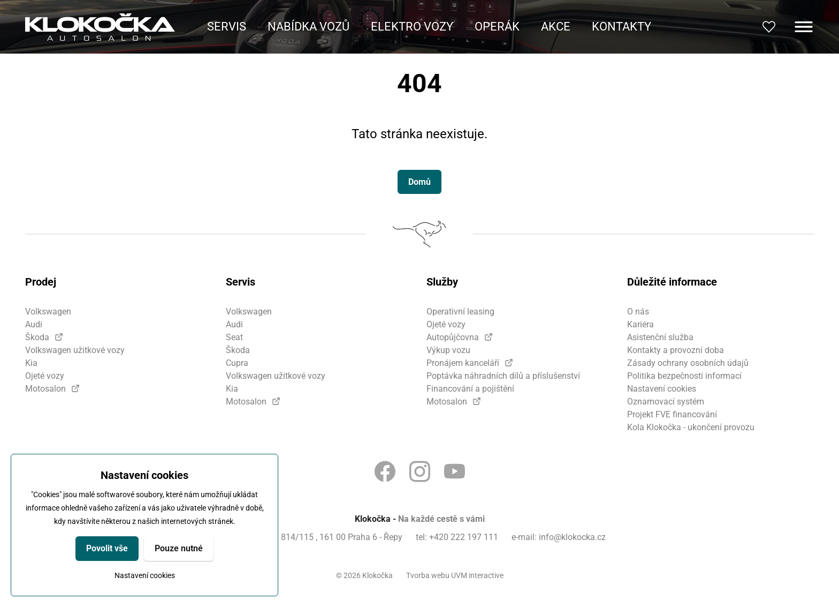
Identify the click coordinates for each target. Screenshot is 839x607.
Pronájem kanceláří (462, 363)
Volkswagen (48, 311)
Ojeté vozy (44, 376)
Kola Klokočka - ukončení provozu (690, 427)
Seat (234, 337)
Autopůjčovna (452, 337)
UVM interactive (477, 575)
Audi (33, 324)
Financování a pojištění (470, 389)
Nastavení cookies (145, 575)
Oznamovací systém (665, 401)
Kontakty (621, 26)
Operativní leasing (460, 311)
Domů (419, 182)
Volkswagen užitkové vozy (75, 350)
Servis (226, 26)
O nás (638, 311)
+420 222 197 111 (463, 537)
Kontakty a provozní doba (675, 350)
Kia (31, 363)
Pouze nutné (179, 548)
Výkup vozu (448, 350)
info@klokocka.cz (572, 537)
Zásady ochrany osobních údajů (688, 363)
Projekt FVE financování (672, 414)
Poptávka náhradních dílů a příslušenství (503, 376)
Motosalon (45, 389)
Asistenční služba (660, 337)
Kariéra (640, 324)
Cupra (237, 363)
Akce (555, 26)
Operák (497, 26)
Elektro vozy (412, 26)
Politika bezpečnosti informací (684, 376)
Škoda (37, 337)
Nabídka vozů (308, 26)
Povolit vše (107, 548)
